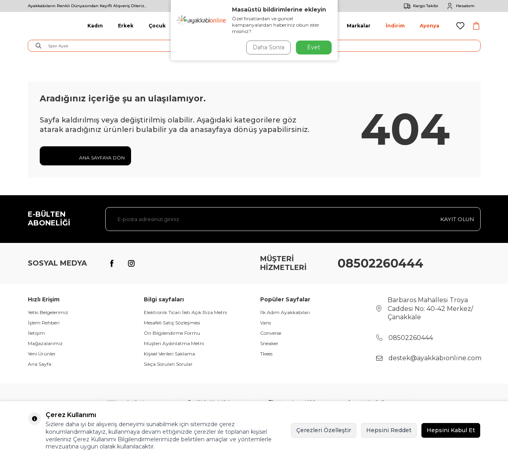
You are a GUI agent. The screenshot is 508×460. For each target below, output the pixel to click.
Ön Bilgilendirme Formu (172, 333)
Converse (270, 333)
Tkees (266, 354)
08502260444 (380, 263)
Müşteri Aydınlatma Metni (174, 343)
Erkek (125, 26)
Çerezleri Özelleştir (323, 430)
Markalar (359, 26)
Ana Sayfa (39, 364)
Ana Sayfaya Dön (85, 157)
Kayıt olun (456, 219)
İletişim (36, 333)
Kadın (95, 26)
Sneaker (269, 343)
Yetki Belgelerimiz (48, 312)
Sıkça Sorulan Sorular (168, 364)
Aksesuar (318, 26)
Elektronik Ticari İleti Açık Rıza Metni (185, 312)
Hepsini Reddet (388, 430)
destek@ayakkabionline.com (434, 358)
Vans (265, 323)
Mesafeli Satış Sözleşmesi (172, 323)
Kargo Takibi (419, 6)
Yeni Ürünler (42, 354)
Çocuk (157, 26)
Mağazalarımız (45, 343)
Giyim (188, 26)
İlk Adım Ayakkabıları (285, 312)
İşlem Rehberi (44, 323)
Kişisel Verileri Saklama (169, 354)
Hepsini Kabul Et (451, 430)
